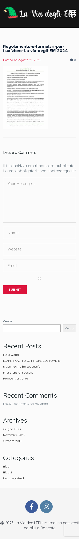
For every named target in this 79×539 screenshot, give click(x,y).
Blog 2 (7, 472)
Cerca (7, 321)
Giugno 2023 (12, 429)
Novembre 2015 (14, 435)
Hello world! (11, 355)
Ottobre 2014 (12, 441)
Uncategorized (13, 478)
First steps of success (18, 372)
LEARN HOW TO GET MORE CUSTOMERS (31, 361)
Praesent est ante (15, 378)
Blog (6, 466)
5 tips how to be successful (22, 366)
